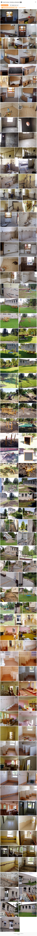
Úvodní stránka (5, 2)
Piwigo (18, 934)
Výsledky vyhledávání (14, 2)
